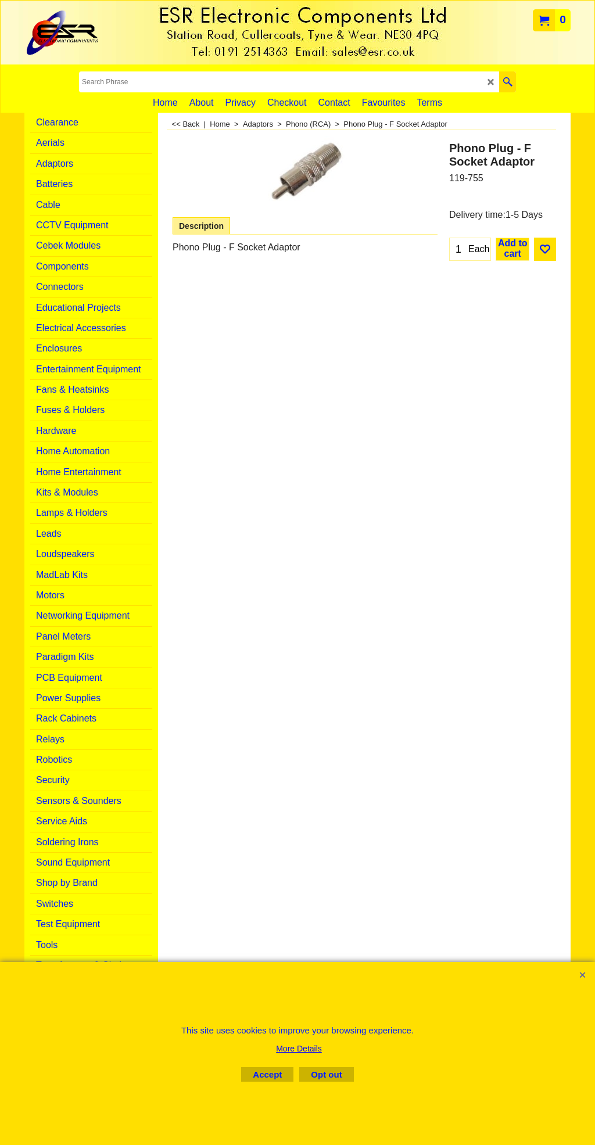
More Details (299, 1048)
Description (201, 226)
